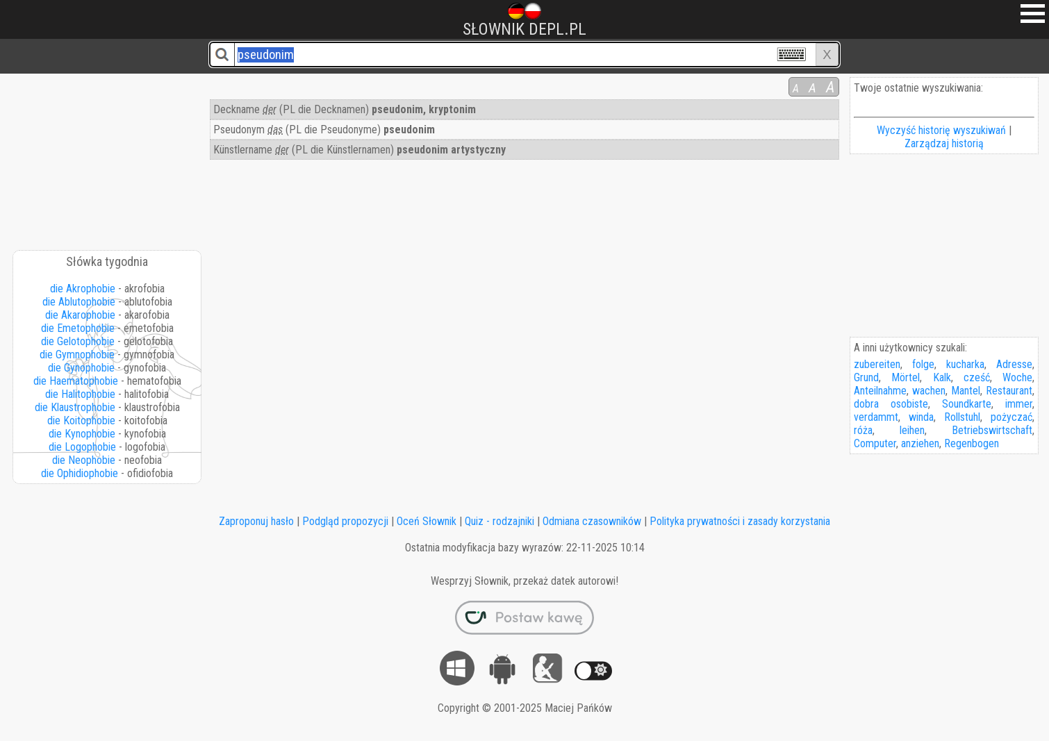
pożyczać (1011, 417)
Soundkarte (966, 403)
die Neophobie (83, 460)
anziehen (920, 443)
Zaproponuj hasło (256, 521)
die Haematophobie (75, 381)
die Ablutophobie (78, 301)
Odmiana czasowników (592, 521)
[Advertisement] (107, 157)
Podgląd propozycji (345, 521)
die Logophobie (82, 446)
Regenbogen (971, 443)
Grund (866, 377)
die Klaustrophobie (75, 407)
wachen (928, 390)
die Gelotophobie (78, 341)
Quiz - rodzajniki (499, 521)
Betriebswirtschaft (992, 430)
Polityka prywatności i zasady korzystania (740, 521)
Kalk (942, 377)
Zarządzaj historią (944, 143)
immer (1018, 403)
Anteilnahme (880, 390)
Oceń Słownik (426, 521)
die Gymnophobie (77, 354)
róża (863, 430)
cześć (977, 377)
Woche (1017, 377)
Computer (875, 443)
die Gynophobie (81, 367)
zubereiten (877, 364)
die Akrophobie (82, 288)
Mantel (965, 390)
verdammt (876, 417)
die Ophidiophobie (79, 473)
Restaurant (1009, 390)
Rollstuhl (962, 417)
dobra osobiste (891, 403)
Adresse (1014, 364)
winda (921, 417)
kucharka (965, 364)
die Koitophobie (81, 420)
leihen (912, 430)
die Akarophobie (80, 315)
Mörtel (905, 377)
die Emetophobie (78, 328)
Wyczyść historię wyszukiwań (941, 130)
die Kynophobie (82, 433)
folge (923, 364)
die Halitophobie (80, 394)
